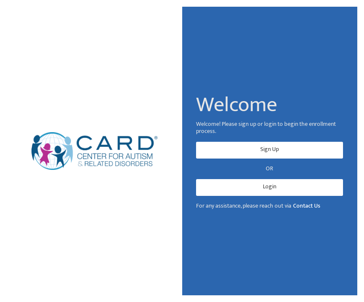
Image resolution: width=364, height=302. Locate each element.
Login (269, 186)
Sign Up (269, 149)
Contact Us (306, 206)
